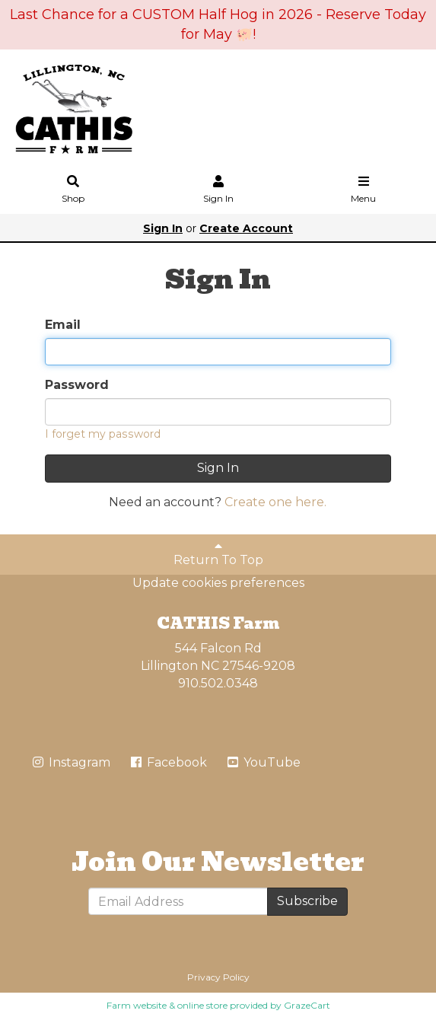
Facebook (168, 762)
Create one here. (275, 502)
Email (63, 324)
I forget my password (103, 434)
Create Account (246, 228)
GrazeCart (307, 1005)
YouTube (263, 762)
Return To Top (218, 553)
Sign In (218, 190)
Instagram (70, 762)
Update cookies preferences (218, 582)
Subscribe (307, 901)
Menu (364, 190)
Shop (73, 190)
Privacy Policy (218, 977)
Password (77, 385)
